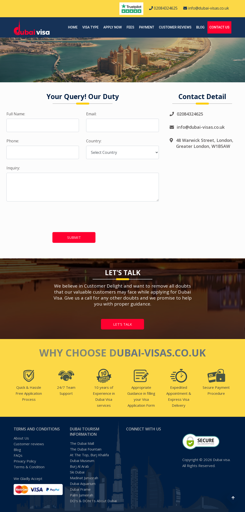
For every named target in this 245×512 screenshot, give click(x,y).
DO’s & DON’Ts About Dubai (93, 500)
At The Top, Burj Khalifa (89, 454)
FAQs (18, 455)
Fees (130, 27)
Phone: (12, 141)
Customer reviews (175, 27)
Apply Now (112, 27)
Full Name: (15, 114)
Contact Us (219, 27)
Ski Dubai (77, 472)
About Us (21, 438)
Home (73, 27)
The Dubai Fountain (85, 449)
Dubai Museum (82, 460)
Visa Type (90, 27)
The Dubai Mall (82, 443)
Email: (91, 114)
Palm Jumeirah (81, 495)
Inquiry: (13, 168)
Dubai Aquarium (82, 483)
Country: (93, 141)
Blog (200, 27)
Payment (146, 27)
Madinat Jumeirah (84, 477)
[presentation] (31, 214)
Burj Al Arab (79, 466)
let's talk (122, 324)
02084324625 (163, 8)
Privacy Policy (25, 461)
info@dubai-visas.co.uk (206, 8)
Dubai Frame (80, 489)
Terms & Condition (29, 466)
